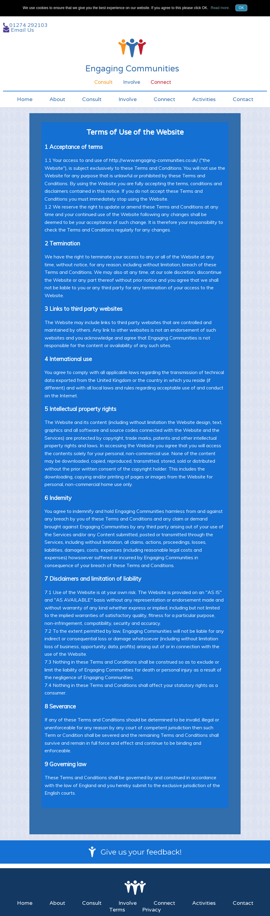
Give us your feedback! (141, 852)
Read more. (220, 8)
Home (24, 99)
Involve (127, 99)
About (57, 99)
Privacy (151, 909)
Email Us (22, 30)
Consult (92, 99)
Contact (243, 99)
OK (241, 8)
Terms (117, 909)
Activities (204, 99)
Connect (164, 99)
